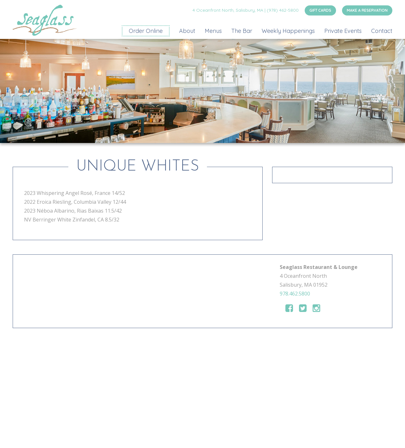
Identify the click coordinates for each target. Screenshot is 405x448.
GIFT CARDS (320, 10)
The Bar (241, 30)
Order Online (146, 30)
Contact (381, 30)
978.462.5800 (295, 293)
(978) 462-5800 (283, 10)
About (187, 30)
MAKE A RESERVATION (367, 10)
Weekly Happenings (288, 30)
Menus (213, 30)
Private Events (343, 30)
